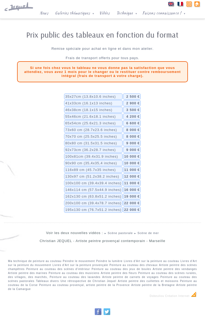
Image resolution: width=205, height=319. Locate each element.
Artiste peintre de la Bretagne (153, 285)
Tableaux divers (47, 281)
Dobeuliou (157, 296)
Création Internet (181, 296)
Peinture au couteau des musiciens (74, 273)
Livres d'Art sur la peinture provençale (80, 265)
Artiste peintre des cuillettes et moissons (148, 281)
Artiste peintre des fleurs (119, 273)
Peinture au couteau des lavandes (75, 277)
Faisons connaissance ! (164, 12)
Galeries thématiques (75, 12)
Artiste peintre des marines (27, 273)
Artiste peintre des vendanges (175, 269)
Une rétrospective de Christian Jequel (88, 281)
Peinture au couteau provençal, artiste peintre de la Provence (84, 285)
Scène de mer (146, 233)
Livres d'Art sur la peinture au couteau (151, 261)
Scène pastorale (118, 233)
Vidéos (104, 13)
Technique (127, 12)
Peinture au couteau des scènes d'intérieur (58, 269)
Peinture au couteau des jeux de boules (121, 269)
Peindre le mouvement (79, 261)
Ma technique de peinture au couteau (35, 261)
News (44, 13)
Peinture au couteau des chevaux (133, 265)
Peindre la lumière (109, 261)
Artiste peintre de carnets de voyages (130, 277)
